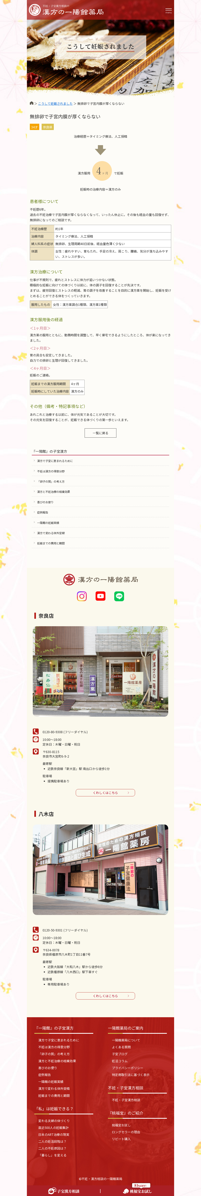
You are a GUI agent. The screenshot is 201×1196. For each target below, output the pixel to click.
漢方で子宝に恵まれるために (55, 461)
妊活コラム (120, 1061)
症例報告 (42, 512)
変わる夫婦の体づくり (54, 1120)
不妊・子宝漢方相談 (126, 1099)
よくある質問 (121, 1047)
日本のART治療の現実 (53, 1134)
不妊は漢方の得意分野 (51, 471)
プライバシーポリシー (127, 1067)
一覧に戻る (100, 433)
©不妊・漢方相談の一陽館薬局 (100, 1178)
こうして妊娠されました (55, 103)
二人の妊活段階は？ (52, 1141)
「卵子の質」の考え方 (51, 481)
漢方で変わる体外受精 (51, 533)
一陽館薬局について (126, 1040)
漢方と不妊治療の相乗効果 (53, 492)
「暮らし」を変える (52, 1155)
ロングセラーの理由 (126, 1132)
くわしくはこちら (105, 792)
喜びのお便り (45, 502)
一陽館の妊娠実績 (48, 523)
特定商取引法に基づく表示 (131, 1074)
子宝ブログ (120, 1053)
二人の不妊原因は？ (52, 1148)
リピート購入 (121, 1138)
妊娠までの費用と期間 (51, 543)
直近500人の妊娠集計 (53, 1127)
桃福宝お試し (121, 1125)
